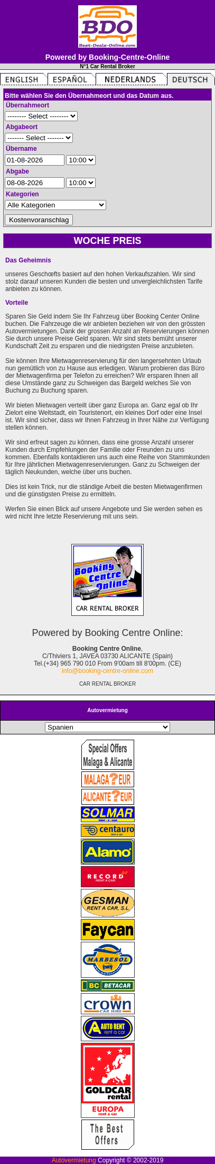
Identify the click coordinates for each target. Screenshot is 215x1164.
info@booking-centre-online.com (107, 671)
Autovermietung (74, 1160)
